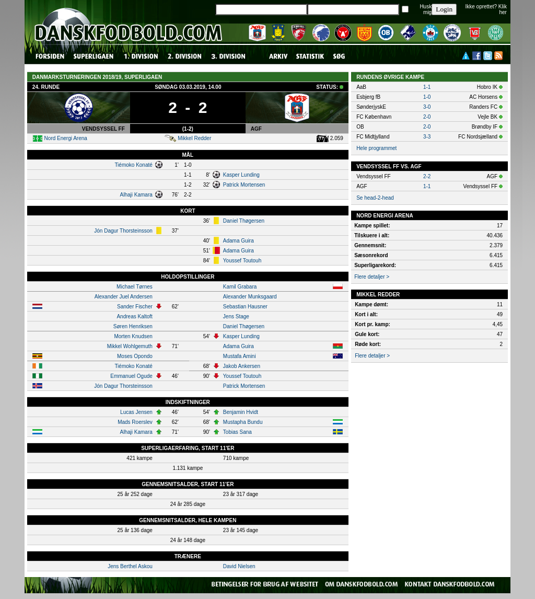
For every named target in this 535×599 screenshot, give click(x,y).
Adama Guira (238, 241)
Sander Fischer (135, 306)
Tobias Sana (237, 432)
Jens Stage (236, 316)
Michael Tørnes (135, 287)
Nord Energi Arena (65, 138)
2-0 (427, 117)
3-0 (427, 107)
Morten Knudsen (133, 336)
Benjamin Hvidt (240, 412)
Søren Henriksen (133, 326)
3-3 (427, 137)
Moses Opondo (135, 356)
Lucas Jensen (136, 412)
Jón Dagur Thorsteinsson (123, 231)
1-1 (427, 87)
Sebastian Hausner (245, 306)
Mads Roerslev (135, 422)
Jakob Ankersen (241, 366)
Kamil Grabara (240, 287)
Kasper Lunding (241, 175)
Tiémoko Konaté (133, 165)
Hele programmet (376, 148)
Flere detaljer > (371, 277)
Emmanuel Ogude (131, 376)
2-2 (427, 176)
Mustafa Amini (239, 356)
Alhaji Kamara (136, 195)
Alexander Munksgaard (250, 297)
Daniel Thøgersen (243, 221)
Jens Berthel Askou (130, 566)
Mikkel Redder (194, 138)
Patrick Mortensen (244, 185)
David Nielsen (239, 566)
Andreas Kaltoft (134, 316)
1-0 (427, 97)
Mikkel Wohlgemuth (130, 346)
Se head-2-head (375, 198)
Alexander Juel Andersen (124, 297)
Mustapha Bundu (243, 422)
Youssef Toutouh (242, 260)
